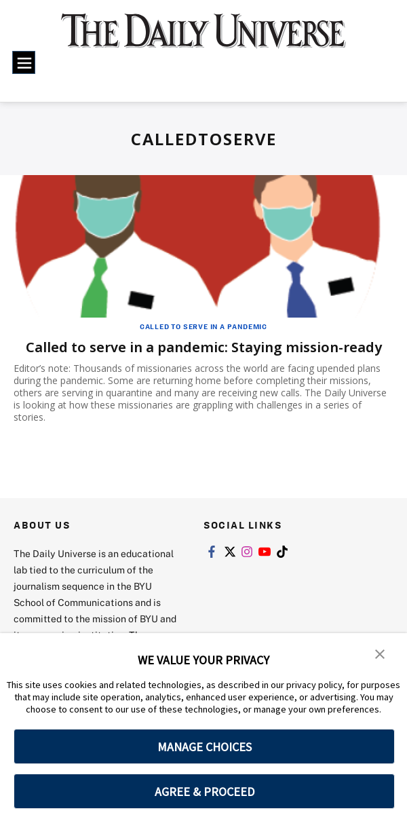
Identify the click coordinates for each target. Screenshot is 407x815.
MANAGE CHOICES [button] (204, 747)
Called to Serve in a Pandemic (203, 326)
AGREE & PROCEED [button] (204, 791)
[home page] (203, 38)
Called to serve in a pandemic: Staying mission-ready (204, 347)
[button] (380, 653)
